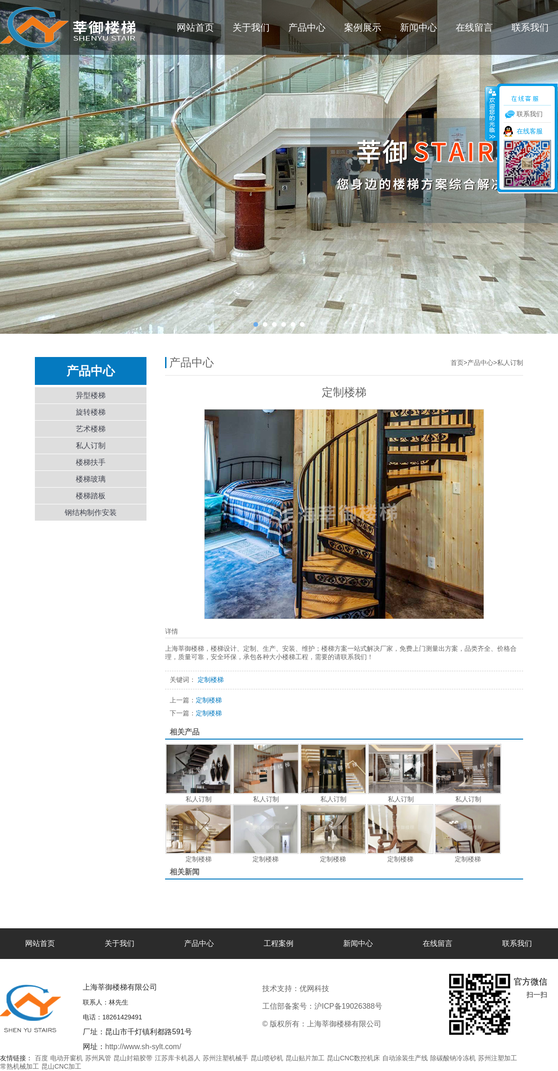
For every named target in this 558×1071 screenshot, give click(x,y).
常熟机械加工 (19, 1066)
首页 (457, 362)
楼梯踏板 (91, 496)
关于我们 (251, 27)
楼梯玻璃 (91, 479)
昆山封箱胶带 (133, 1058)
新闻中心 (418, 27)
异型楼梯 (91, 395)
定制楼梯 (196, 700)
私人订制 (91, 446)
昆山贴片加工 (305, 1058)
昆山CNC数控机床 (353, 1058)
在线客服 (530, 131)
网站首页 (195, 27)
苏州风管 (98, 1058)
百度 (41, 1058)
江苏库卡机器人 (177, 1058)
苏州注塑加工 (497, 1058)
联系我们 (530, 27)
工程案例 (278, 943)
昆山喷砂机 (267, 1058)
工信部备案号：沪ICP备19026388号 (322, 1006)
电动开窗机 (66, 1058)
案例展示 (362, 27)
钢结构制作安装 (91, 512)
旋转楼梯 (91, 412)
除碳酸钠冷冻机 (453, 1058)
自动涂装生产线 (405, 1058)
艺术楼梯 (91, 429)
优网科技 (345, 988)
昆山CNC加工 (61, 1066)
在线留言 (474, 27)
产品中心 (307, 27)
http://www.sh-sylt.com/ (143, 1047)
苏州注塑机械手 (225, 1058)
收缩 (491, 113)
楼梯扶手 (91, 462)
